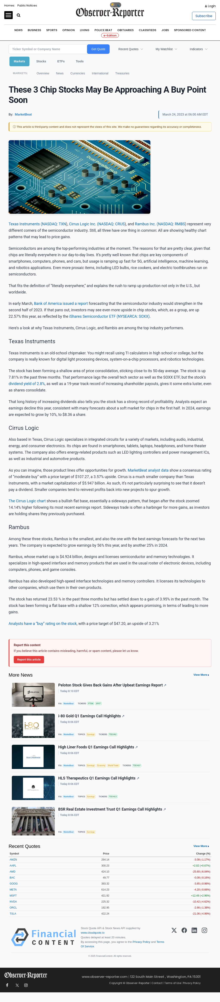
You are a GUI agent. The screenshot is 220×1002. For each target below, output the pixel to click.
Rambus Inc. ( (146, 224)
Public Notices (27, 5)
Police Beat (103, 30)
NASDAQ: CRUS (111, 224)
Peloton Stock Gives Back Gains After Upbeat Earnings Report (113, 686)
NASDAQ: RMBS (171, 224)
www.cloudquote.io (92, 942)
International (100, 73)
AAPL (13, 875)
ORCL (13, 917)
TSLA (13, 923)
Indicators (196, 49)
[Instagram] (204, 947)
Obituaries (125, 30)
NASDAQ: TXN (54, 224)
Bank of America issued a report (61, 303)
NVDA (13, 911)
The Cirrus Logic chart (28, 501)
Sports (51, 30)
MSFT (13, 905)
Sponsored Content (190, 30)
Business (34, 30)
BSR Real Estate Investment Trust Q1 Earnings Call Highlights (113, 817)
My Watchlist (164, 49)
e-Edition (110, 35)
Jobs (165, 30)
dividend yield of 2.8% (27, 384)
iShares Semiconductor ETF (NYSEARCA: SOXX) (109, 316)
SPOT (101, 704)
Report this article (29, 659)
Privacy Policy (141, 951)
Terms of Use (172, 992)
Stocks (41, 61)
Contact (156, 992)
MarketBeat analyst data (148, 470)
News (18, 30)
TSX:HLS (116, 803)
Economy (104, 770)
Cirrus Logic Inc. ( (83, 224)
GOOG (14, 893)
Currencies (77, 73)
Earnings (93, 737)
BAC (12, 887)
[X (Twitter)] (174, 947)
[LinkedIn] (194, 947)
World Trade (117, 770)
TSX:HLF (142, 770)
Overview (43, 73)
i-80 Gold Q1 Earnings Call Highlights (92, 718)
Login (212, 6)
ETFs (61, 61)
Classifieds (147, 30)
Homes (9, 5)
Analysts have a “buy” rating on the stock (43, 623)
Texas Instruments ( (25, 224)
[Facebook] (184, 947)
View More (200, 674)
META (13, 899)
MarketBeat (69, 704)
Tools (80, 61)
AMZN (13, 869)
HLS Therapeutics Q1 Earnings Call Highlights (99, 784)
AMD (12, 881)
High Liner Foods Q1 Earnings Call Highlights (98, 751)
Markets (19, 61)
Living (84, 30)
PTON (92, 704)
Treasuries (122, 73)
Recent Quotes (128, 49)
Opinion (68, 30)
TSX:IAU (116, 737)
